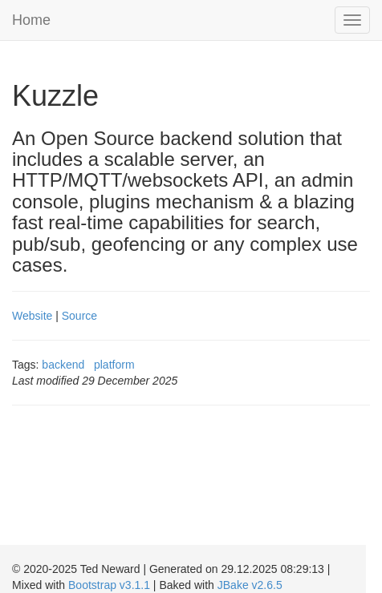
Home (31, 20)
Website (32, 315)
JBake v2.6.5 (249, 585)
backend (63, 364)
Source (79, 315)
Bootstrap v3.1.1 (109, 585)
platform (114, 364)
